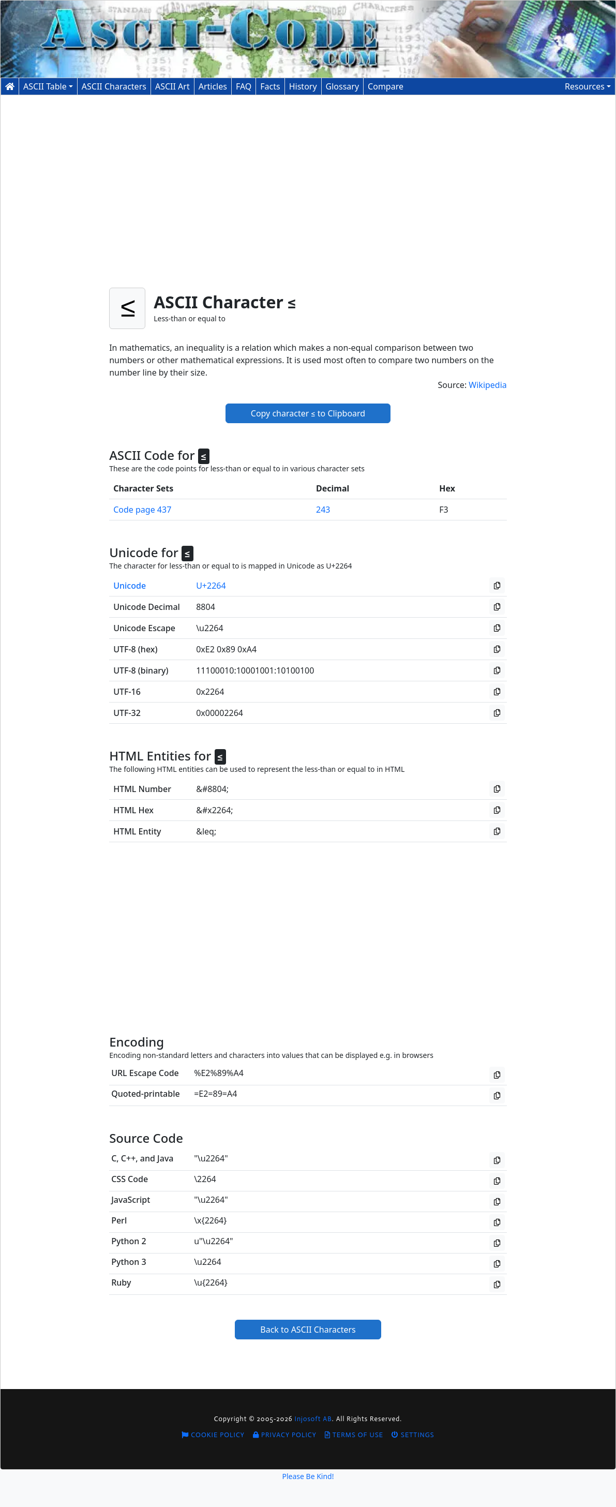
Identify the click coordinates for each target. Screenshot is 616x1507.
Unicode (129, 585)
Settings (413, 1435)
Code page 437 (142, 509)
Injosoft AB (313, 1419)
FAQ (243, 86)
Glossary (342, 86)
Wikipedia (488, 385)
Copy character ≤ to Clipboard (308, 413)
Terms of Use (354, 1435)
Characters (114, 86)
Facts (270, 86)
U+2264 (211, 585)
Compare (385, 86)
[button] (588, 86)
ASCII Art (172, 86)
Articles (213, 86)
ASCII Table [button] (45, 86)
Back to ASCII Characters (308, 1329)
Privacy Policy (285, 1435)
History (303, 86)
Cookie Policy (213, 1435)
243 (323, 509)
